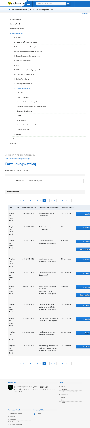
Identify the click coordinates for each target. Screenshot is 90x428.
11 (63, 200)
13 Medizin (17, 134)
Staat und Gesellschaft (24, 111)
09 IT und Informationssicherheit (24, 74)
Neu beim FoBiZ (15, 24)
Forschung (13, 419)
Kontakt (63, 397)
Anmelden (85, 14)
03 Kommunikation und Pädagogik (25, 47)
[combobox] (51, 4)
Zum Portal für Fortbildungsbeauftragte (17, 158)
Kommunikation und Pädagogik (27, 102)
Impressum (64, 389)
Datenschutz (64, 394)
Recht (19, 116)
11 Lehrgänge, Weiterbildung (23, 84)
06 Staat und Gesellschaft (22, 61)
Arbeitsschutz (21, 120)
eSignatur (63, 403)
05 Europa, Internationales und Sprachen (27, 56)
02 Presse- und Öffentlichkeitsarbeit (25, 42)
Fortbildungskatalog (16, 33)
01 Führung (17, 38)
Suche (62, 400)
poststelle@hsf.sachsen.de (47, 390)
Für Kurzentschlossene (17, 29)
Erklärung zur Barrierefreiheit (69, 392)
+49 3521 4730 (43, 386)
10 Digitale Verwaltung (21, 79)
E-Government (15, 422)
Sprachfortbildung (23, 97)
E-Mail (39, 413)
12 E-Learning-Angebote (22, 88)
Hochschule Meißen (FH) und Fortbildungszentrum (32, 9)
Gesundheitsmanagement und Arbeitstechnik (31, 106)
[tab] (32, 383)
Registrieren (13, 143)
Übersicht (63, 386)
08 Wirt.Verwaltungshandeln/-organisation (28, 70)
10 (58, 200)
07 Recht (17, 65)
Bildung (13, 416)
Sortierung (20, 180)
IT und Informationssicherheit (26, 125)
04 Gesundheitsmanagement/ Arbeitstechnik (28, 51)
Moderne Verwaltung (16, 424)
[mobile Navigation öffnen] (29, 4)
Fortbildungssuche (15, 19)
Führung (20, 93)
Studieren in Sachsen (16, 413)
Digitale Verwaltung (23, 129)
